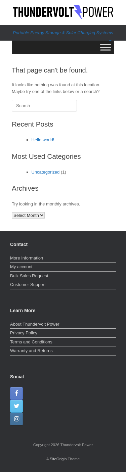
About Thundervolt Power (34, 324)
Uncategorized (46, 172)
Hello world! (43, 139)
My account (21, 266)
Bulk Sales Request (29, 275)
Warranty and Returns (31, 350)
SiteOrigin (58, 459)
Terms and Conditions (31, 341)
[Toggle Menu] (105, 47)
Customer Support (28, 284)
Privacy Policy (23, 332)
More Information (26, 258)
